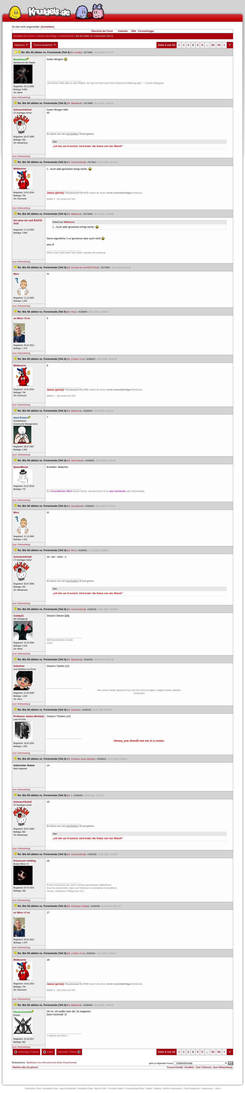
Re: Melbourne (74, 214)
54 (219, 45)
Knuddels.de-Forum (24, 36)
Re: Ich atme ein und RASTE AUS (83, 267)
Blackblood (32, 1062)
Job (217, 1088)
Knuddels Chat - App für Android (59, 1088)
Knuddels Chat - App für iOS (92, 1088)
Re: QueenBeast (75, 506)
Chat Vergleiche (192, 1088)
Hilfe (133, 31)
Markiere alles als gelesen (25, 1067)
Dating (157, 1088)
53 (213, 45)
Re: (69, 795)
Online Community (172, 1088)
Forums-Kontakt (175, 1067)
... (207, 45)
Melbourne (69, 222)
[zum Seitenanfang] (21, 97)
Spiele (149, 1088)
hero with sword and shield (50, 1062)
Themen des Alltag (46, 36)
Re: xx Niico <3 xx (76, 359)
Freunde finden (115, 1088)
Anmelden (47, 26)
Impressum (207, 1088)
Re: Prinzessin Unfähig (78, 906)
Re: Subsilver (74, 710)
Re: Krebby (76, 52)
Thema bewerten (44, 45)
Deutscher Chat (33, 1088)
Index (48, 1051)
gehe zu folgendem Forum (161, 1063)
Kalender (123, 31)
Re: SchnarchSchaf (76, 162)
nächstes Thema (69, 1051)
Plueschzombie (70, 1062)
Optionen (21, 45)
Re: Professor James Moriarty (81, 759)
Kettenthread (66, 36)
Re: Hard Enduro (75, 460)
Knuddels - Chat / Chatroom (198, 1067)
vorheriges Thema (26, 1051)
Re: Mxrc (72, 312)
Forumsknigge (146, 31)
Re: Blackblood (74, 103)
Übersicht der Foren (102, 31)
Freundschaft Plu (135, 1088)
